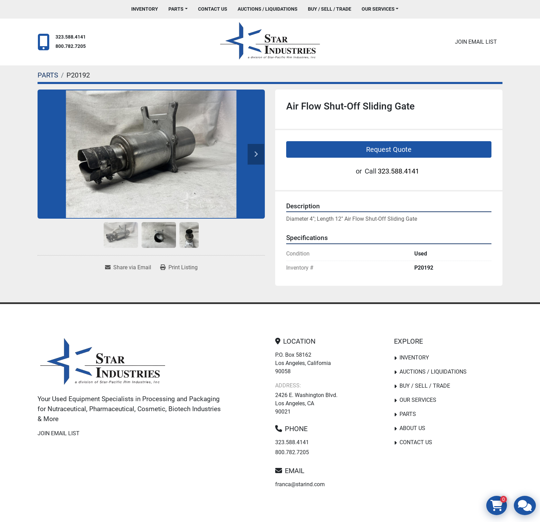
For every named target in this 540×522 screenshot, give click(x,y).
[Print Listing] (179, 267)
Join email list (476, 42)
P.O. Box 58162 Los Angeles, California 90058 (303, 363)
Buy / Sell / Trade (329, 9)
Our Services (378, 9)
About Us (412, 428)
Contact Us (212, 9)
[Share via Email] (128, 267)
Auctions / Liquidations (268, 9)
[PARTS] (48, 75)
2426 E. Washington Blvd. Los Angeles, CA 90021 (306, 403)
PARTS (176, 9)
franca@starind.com (300, 484)
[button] (178, 9)
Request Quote (389, 149)
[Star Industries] (103, 363)
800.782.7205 (70, 46)
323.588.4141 (70, 37)
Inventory (144, 9)
